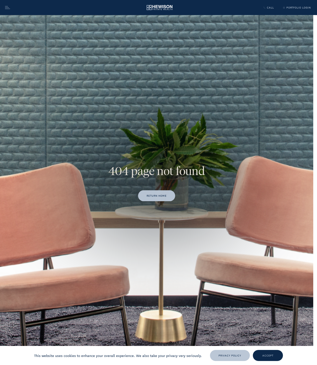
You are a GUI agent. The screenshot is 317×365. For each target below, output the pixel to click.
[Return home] (156, 195)
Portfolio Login (296, 8)
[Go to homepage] (159, 7)
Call (268, 8)
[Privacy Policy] (230, 355)
